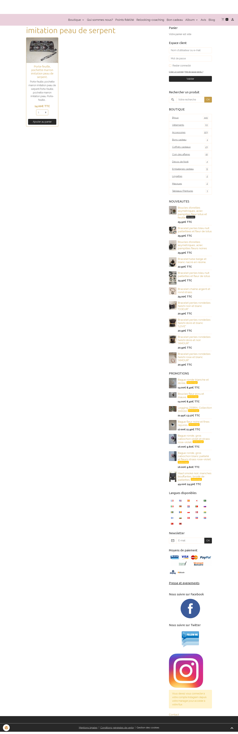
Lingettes (190, 177)
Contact (174, 716)
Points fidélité (124, 20)
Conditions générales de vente (117, 729)
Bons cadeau (190, 140)
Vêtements (190, 125)
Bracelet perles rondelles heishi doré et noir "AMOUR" (194, 341)
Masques (190, 185)
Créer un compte (176, 72)
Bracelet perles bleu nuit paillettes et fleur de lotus (194, 276)
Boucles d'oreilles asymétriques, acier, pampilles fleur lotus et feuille (192, 214)
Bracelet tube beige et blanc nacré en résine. (192, 262)
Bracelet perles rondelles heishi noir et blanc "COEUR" (194, 307)
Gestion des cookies (148, 729)
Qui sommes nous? (100, 20)
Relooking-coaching (150, 20)
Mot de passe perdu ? (194, 72)
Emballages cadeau (190, 170)
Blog (212, 20)
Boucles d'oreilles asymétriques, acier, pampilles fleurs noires (192, 246)
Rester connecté (182, 66)
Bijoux (190, 118)
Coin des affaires (190, 155)
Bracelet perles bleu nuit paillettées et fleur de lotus (195, 231)
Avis (203, 20)
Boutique (75, 20)
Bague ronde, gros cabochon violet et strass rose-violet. (194, 440)
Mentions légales (88, 729)
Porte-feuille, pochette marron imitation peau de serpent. (42, 72)
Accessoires (190, 133)
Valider (190, 79)
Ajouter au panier (42, 122)
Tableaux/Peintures (190, 192)
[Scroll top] (232, 728)
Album (190, 20)
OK (208, 100)
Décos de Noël (190, 163)
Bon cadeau (175, 20)
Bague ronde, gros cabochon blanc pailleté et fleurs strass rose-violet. (194, 457)
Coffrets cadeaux (190, 148)
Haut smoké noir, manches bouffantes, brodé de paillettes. (194, 478)
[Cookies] (6, 727)
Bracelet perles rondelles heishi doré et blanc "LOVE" (194, 324)
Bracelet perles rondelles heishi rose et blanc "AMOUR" (194, 358)
